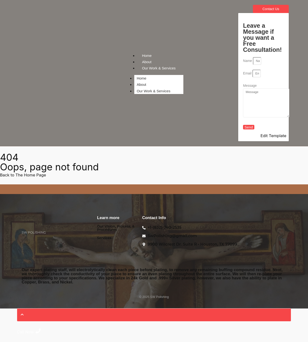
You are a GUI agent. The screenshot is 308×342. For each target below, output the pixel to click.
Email (247, 73)
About (146, 62)
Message (250, 85)
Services (104, 238)
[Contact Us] (271, 9)
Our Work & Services (159, 68)
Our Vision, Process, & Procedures (116, 228)
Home (147, 56)
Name (248, 61)
